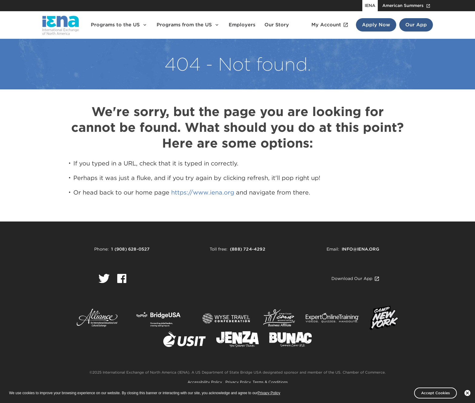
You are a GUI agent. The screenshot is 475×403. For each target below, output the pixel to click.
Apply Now (376, 25)
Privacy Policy (238, 382)
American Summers (406, 5)
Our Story (276, 25)
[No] (467, 393)
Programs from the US (188, 25)
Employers (242, 25)
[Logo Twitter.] (104, 278)
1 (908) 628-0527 (130, 249)
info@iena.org (360, 249)
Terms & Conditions (270, 382)
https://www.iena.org (202, 192)
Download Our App (355, 278)
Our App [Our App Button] (416, 25)
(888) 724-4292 (247, 249)
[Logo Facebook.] (121, 278)
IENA (370, 5)
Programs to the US (119, 25)
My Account (329, 25)
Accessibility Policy (205, 382)
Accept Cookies (435, 393)
